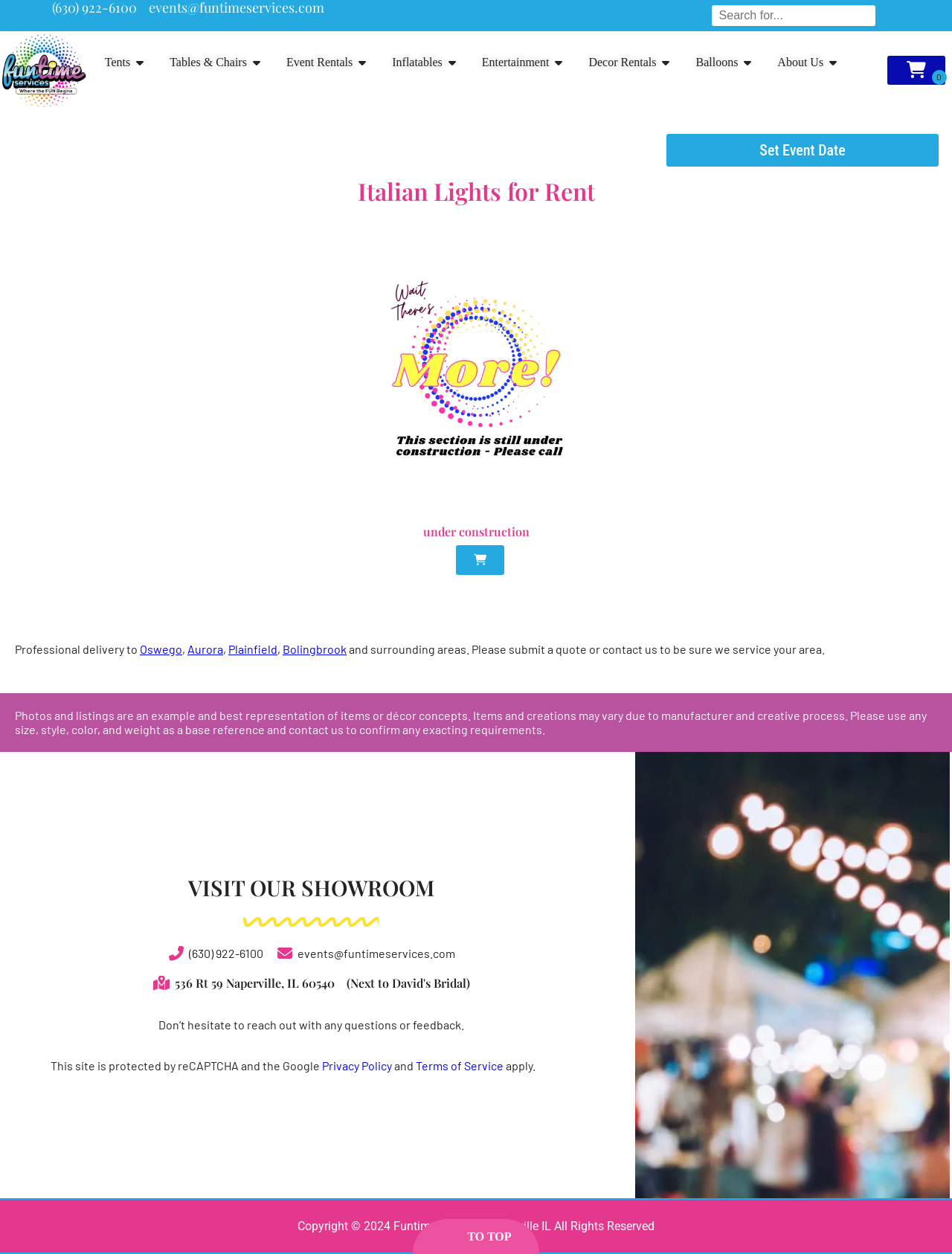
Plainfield (252, 649)
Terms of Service (460, 1065)
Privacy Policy (357, 1065)
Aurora (205, 649)
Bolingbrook (315, 649)
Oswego (161, 649)
